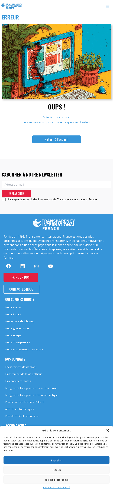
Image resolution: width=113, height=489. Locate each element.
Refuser (56, 466)
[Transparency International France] (11, 6)
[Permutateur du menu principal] (108, 6)
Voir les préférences (57, 476)
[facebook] (8, 266)
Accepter (56, 457)
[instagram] (36, 266)
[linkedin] (22, 266)
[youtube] (50, 266)
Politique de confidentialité (56, 484)
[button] (107, 427)
